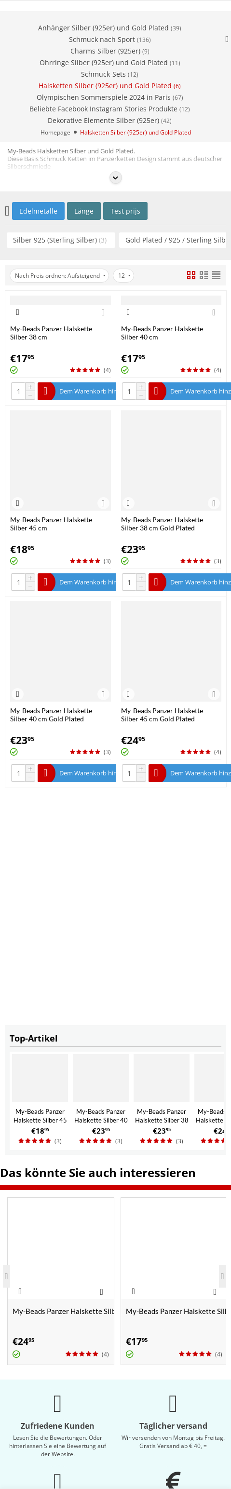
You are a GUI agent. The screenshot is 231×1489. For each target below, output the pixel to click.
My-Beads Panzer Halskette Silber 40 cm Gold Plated (101, 1120)
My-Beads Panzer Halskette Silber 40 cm (162, 333)
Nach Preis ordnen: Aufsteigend (60, 275)
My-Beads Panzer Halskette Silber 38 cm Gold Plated (162, 1120)
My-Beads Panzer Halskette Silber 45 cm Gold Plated (162, 714)
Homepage (55, 132)
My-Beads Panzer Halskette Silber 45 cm (40, 1120)
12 (124, 275)
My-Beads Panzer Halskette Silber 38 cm (51, 333)
